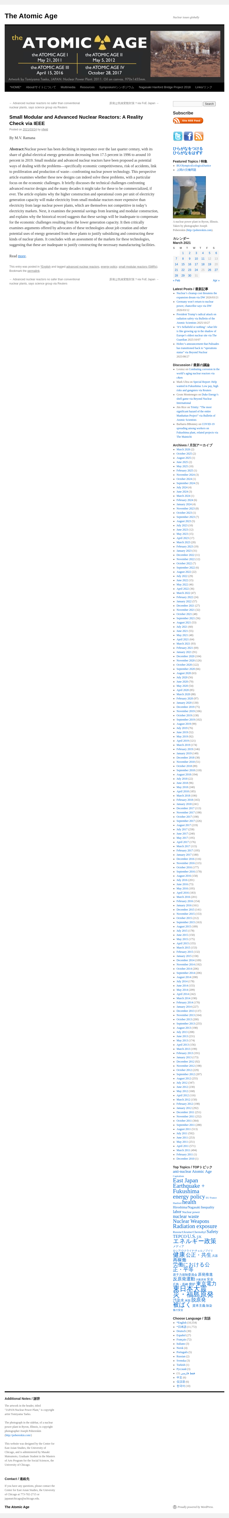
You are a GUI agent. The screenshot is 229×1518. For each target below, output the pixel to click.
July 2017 (182, 829)
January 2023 (184, 550)
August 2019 (184, 723)
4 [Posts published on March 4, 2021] (203, 253)
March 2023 (183, 542)
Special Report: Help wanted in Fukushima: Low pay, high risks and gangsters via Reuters (197, 386)
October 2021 (184, 614)
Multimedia (68, 87)
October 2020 (184, 664)
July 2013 (182, 1032)
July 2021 (182, 626)
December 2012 (185, 1061)
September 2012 (186, 1074)
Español (181, 1335)
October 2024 (184, 479)
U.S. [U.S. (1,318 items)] (191, 1236)
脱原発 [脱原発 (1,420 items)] (198, 1300)
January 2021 (184, 652)
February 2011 (185, 1154)
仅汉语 (181, 1381)
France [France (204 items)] (213, 1197)
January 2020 (184, 702)
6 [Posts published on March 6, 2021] (216, 253)
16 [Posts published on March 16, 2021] (189, 264)
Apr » (216, 280)
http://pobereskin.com (199, 230)
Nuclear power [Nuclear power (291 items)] (191, 1212)
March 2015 (183, 947)
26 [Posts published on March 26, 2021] (209, 270)
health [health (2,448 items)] (189, 1202)
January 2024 (184, 504)
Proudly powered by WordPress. (196, 1507)
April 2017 (183, 842)
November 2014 (186, 964)
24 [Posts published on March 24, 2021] (196, 270)
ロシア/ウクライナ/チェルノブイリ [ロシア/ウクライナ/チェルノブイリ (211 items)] (193, 1250)
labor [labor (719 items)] (177, 1211)
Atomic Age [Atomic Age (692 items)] (202, 1171)
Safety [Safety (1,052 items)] (212, 1231)
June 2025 (182, 462)
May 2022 (182, 584)
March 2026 (183, 449)
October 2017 (184, 816)
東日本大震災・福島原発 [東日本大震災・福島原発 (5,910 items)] (193, 1291)
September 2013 (186, 1023)
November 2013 (186, 1015)
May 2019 (182, 736)
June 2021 (182, 631)
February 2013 (185, 1053)
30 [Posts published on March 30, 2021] (189, 275)
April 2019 (183, 740)
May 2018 (182, 787)
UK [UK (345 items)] (199, 1237)
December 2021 (185, 605)
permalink (33, 271)
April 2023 (183, 538)
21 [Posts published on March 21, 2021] (176, 270)
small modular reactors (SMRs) (138, 266)
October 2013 (184, 1019)
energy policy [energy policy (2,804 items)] (189, 1196)
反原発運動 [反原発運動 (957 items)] (184, 1278)
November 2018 (186, 761)
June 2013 (182, 1036)
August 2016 (184, 875)
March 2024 (183, 495)
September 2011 (186, 1125)
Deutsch (181, 1331)
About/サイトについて (41, 87)
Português (182, 1352)
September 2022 (186, 567)
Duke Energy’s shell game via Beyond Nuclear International (197, 399)
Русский (181, 1369)
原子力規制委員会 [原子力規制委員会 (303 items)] (185, 1274)
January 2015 (184, 956)
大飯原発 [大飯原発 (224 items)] (201, 1279)
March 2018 (183, 795)
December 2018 (185, 757)
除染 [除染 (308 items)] (209, 1305)
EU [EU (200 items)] (207, 1197)
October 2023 (184, 512)
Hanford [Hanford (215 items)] (177, 1203)
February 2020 (185, 698)
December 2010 (185, 1158)
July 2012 (182, 1082)
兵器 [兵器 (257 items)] (215, 1255)
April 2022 (183, 588)
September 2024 (186, 483)
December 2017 (185, 808)
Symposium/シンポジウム (116, 87)
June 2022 (182, 580)
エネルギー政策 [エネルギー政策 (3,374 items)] (194, 1241)
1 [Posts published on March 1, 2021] (183, 253)
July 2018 (182, 778)
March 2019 (183, 745)
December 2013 (185, 1011)
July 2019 (182, 728)
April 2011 (183, 1146)
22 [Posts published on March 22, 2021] (182, 270)
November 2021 (186, 609)
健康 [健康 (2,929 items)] (179, 1254)
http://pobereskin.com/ (18, 1435)
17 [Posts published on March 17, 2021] (196, 264)
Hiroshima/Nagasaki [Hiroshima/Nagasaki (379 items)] (186, 1207)
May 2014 (182, 989)
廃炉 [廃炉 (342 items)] (192, 1284)
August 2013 (184, 1027)
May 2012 (182, 1091)
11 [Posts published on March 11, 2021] (202, 258)
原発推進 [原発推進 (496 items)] (205, 1274)
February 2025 (185, 470)
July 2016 (182, 880)
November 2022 (186, 559)
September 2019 (186, 719)
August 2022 (184, 571)
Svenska (181, 1360)
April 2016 (183, 892)
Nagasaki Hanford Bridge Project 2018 (165, 87)
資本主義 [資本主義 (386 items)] (198, 1305)
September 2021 (186, 618)
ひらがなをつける (188, 149)
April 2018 (183, 791)
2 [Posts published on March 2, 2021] (189, 253)
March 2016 (183, 897)
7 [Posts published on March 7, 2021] (176, 258)
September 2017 (186, 821)
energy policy (109, 266)
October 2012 (184, 1070)
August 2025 (184, 457)
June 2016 (182, 884)
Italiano (181, 1343)
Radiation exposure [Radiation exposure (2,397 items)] (195, 1226)
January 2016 (184, 905)
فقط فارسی (188, 1373)
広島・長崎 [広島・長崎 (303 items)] (180, 1284)
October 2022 (184, 563)
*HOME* (15, 87)
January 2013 (184, 1057)
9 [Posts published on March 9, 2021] (189, 258)
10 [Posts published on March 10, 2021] (196, 258)
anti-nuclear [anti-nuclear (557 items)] (182, 1171)
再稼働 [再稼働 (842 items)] (179, 1259)
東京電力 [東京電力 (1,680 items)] (206, 1284)
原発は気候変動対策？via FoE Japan (134, 103)
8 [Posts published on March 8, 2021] (183, 258)
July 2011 (182, 1133)
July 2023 (182, 525)
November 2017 (186, 812)
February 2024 (185, 500)
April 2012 (183, 1095)
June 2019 (182, 732)
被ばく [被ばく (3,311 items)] (182, 1304)
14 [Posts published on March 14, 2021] (176, 264)
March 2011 (183, 1150)
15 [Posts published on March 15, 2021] (182, 264)
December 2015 (185, 909)
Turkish (181, 1364)
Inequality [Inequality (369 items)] (207, 1207)
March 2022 (183, 593)
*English (45, 266)
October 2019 (184, 715)
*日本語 (181, 1326)
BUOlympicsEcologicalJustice (194, 165)
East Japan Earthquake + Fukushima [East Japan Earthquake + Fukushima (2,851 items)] (189, 1185)
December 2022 (185, 555)
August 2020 (184, 673)
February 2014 (185, 1002)
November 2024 (186, 474)
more (22, 256)
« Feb (176, 280)
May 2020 (182, 685)
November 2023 (186, 508)
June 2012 (182, 1087)
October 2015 (184, 918)
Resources (87, 87)
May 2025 (182, 466)
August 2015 (184, 926)
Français (181, 1339)
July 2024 (182, 487)
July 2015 (182, 930)
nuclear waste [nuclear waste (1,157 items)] (186, 1216)
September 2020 (186, 669)
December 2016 (185, 859)
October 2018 (184, 766)
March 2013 (183, 1049)
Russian (181, 1356)
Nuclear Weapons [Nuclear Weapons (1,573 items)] (191, 1221)
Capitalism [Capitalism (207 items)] (178, 1176)
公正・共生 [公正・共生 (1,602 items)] (198, 1255)
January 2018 (184, 804)
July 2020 (182, 677)
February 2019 (185, 749)
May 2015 (182, 939)
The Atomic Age (31, 16)
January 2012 (184, 1108)
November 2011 (186, 1116)
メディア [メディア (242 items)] (178, 1246)
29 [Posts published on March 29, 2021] (182, 275)
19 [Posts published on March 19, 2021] (209, 264)
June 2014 (182, 985)
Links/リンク (203, 87)
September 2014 (186, 973)
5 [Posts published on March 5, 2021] (209, 253)
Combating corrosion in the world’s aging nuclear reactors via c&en (198, 373)
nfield (44, 129)
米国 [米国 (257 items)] (187, 1300)
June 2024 (182, 491)
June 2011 (182, 1137)
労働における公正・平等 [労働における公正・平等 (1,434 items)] (191, 1267)
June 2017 (182, 833)
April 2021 (183, 639)
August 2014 (184, 977)
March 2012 (183, 1099)
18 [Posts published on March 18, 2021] (202, 264)
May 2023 (182, 533)
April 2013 (183, 1044)
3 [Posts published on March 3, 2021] (196, 253)
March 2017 (183, 846)
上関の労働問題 (186, 169)
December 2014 (185, 960)
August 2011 (184, 1129)
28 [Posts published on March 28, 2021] (176, 275)
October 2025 (184, 453)
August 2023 (184, 521)
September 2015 (186, 922)
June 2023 (182, 529)
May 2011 (182, 1141)
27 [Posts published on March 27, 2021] (216, 270)
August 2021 (184, 622)
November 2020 (186, 660)
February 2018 (185, 799)
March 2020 (183, 694)
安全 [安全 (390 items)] (210, 1279)
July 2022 (182, 576)
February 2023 (185, 546)
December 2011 (185, 1112)
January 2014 (184, 1006)
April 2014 (183, 994)
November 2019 (186, 711)
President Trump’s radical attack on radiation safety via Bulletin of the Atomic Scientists (196, 318)
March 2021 (183, 643)
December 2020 (185, 656)
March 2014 (183, 998)
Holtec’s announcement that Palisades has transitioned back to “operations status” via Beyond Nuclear (198, 348)
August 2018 (184, 774)
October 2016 (184, 867)
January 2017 (184, 854)
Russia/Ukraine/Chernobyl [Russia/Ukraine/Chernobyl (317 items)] (189, 1232)
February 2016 (185, 901)
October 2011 (184, 1120)
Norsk (180, 1348)
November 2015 (186, 913)
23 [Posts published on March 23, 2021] (189, 270)
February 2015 (185, 951)
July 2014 (182, 981)
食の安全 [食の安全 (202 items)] (178, 1310)
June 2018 (182, 783)
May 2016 (182, 888)
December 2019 (185, 707)
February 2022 (185, 597)
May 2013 (182, 1040)
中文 (179, 1377)
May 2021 (182, 635)
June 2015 (182, 935)
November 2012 (186, 1065)
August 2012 (184, 1078)
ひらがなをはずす (188, 153)
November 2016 (186, 863)
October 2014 (184, 968)
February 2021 (185, 647)
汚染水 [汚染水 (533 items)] (178, 1300)
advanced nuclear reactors (82, 266)
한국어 (181, 1386)
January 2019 (184, 753)
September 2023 (186, 517)
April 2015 (183, 943)
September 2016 (186, 871)
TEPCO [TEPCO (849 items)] (180, 1236)
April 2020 (183, 690)
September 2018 (186, 770)
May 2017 (182, 837)
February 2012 (185, 1103)
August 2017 (184, 825)
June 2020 (182, 681)
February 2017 (185, 850)
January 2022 (184, 601)
